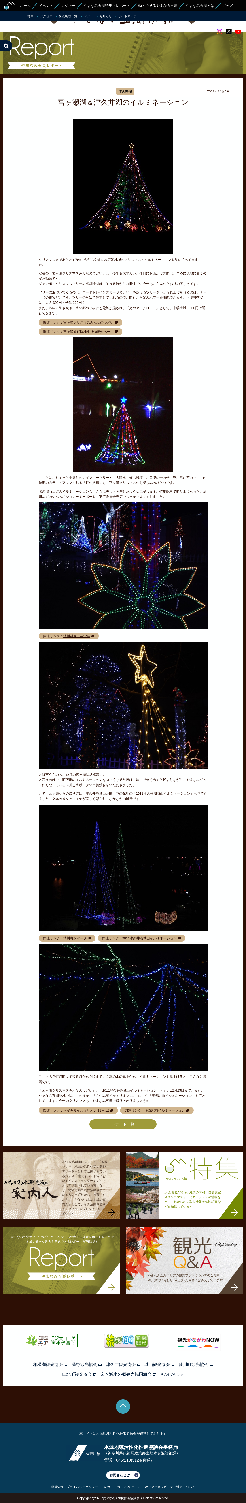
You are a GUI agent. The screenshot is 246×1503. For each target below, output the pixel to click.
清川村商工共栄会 (76, 636)
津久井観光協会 (123, 1364)
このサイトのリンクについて (121, 1487)
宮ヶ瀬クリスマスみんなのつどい (88, 322)
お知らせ (105, 16)
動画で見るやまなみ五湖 (158, 6)
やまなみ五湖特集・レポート (107, 6)
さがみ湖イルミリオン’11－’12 (86, 1110)
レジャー (68, 6)
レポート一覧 (123, 1124)
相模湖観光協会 (50, 1364)
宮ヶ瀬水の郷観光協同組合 (128, 1374)
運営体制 (57, 1487)
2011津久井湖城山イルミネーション (149, 938)
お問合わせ (120, 1475)
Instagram (219, 31)
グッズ (227, 6)
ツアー (88, 16)
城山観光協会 (159, 1364)
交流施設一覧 (68, 16)
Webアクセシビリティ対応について (170, 1487)
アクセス (46, 16)
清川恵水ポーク (75, 938)
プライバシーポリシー (82, 1487)
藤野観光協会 (87, 1364)
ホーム (25, 6)
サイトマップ (127, 16)
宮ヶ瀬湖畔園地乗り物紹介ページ (88, 332)
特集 (30, 16)
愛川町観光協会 (196, 1364)
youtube (238, 31)
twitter (229, 31)
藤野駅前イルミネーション (165, 1110)
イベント (46, 6)
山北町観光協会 (79, 1374)
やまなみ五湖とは (200, 6)
